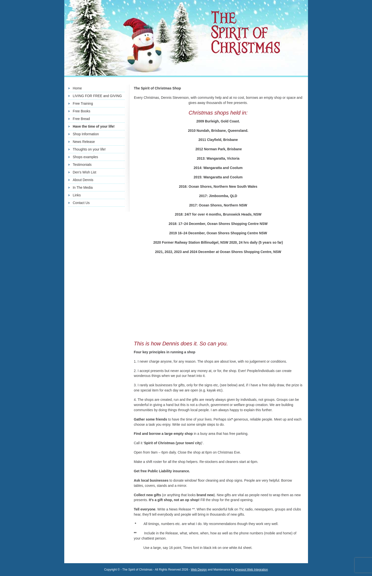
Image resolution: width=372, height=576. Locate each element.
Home (77, 88)
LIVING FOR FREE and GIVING (97, 96)
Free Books (81, 111)
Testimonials (82, 165)
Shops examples (85, 157)
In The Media (83, 187)
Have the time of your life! (94, 126)
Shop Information (86, 134)
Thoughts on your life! (89, 149)
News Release (84, 142)
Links (77, 195)
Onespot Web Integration (251, 569)
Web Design (199, 569)
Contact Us (81, 203)
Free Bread (81, 119)
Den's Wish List (84, 172)
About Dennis (83, 180)
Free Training (83, 103)
